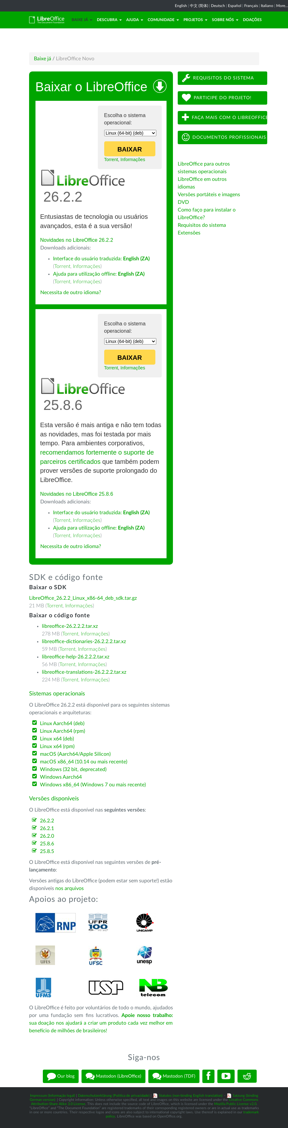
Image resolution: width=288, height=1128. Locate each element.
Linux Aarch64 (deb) (62, 723)
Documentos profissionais (224, 137)
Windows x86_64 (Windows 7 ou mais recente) (93, 784)
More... (282, 6)
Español (234, 6)
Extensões (189, 232)
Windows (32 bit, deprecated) (73, 769)
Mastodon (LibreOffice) (113, 1076)
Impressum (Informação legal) (52, 1095)
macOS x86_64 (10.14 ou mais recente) (83, 761)
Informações (133, 159)
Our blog (60, 1076)
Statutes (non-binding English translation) (190, 1095)
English (181, 6)
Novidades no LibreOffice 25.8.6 (76, 494)
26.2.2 (47, 820)
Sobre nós (225, 20)
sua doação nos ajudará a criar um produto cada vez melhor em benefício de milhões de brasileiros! (101, 1023)
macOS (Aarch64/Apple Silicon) (75, 754)
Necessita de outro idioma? (70, 292)
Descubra (109, 20)
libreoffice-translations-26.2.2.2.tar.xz (84, 672)
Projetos (195, 20)
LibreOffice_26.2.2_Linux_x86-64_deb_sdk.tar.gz (83, 598)
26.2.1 (47, 828)
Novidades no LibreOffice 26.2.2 (76, 240)
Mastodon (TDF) (173, 1076)
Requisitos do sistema (218, 78)
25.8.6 (47, 843)
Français (251, 6)
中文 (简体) (199, 6)
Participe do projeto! (217, 97)
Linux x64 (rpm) (57, 746)
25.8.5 (47, 851)
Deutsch (218, 6)
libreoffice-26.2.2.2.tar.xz (70, 626)
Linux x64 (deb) (57, 738)
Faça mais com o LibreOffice (224, 117)
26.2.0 (47, 836)
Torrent (111, 159)
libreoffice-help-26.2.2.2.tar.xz (75, 656)
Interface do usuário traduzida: (101, 258)
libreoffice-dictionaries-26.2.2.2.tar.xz (84, 641)
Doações (252, 20)
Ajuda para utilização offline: (98, 274)
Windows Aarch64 (61, 777)
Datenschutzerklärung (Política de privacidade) (114, 1095)
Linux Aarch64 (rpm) (62, 731)
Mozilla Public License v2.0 (235, 1104)
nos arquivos (69, 888)
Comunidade (163, 20)
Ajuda (134, 20)
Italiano (267, 6)
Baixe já (82, 20)
